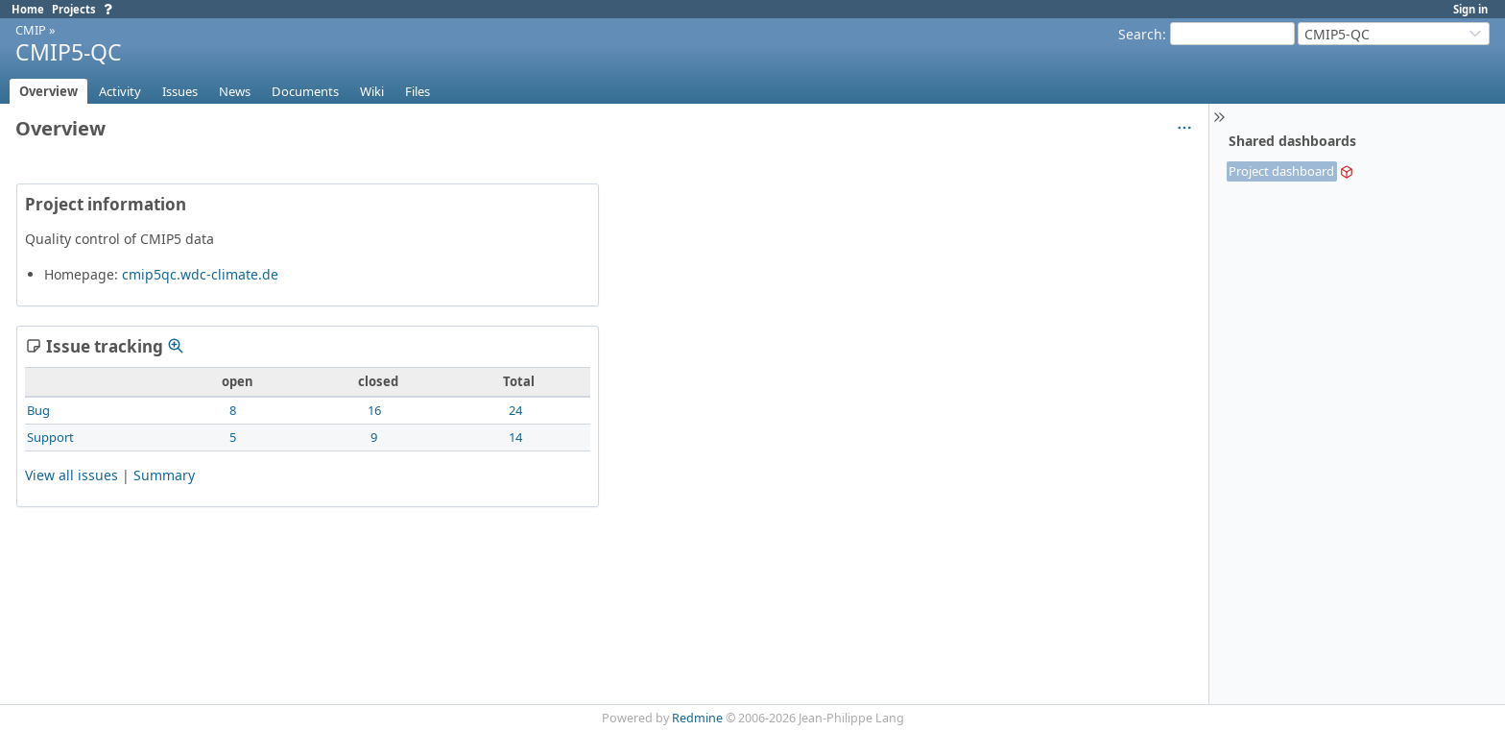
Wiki (372, 91)
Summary (164, 475)
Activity (120, 91)
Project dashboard (1281, 171)
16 (374, 410)
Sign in (1470, 9)
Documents (305, 91)
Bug (38, 410)
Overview (48, 91)
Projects (74, 9)
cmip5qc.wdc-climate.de (200, 274)
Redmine (697, 718)
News (235, 91)
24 (515, 410)
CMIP (30, 29)
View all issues (71, 475)
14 (515, 437)
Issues (180, 91)
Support (50, 437)
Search (1140, 34)
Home (28, 9)
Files (417, 91)
